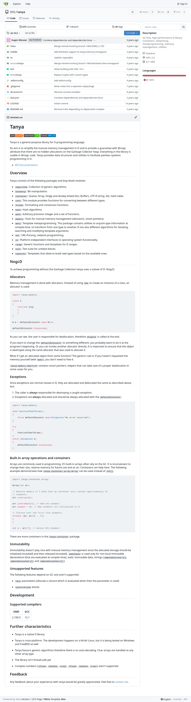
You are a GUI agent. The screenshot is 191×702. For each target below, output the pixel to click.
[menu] (166, 699)
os (11, 57)
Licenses (177, 699)
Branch (72, 26)
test (12, 69)
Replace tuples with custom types (71, 74)
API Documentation (26, 165)
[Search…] (183, 27)
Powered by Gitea (12, 699)
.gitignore (15, 86)
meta (13, 46)
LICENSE (14, 103)
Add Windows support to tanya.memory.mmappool (80, 51)
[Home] (6, 4)
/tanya (17, 63)
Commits (27, 26)
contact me (121, 682)
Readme (149, 53)
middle (13, 51)
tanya (21, 11)
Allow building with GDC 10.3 (69, 69)
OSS (12, 11)
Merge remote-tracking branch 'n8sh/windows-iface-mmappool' (86, 63)
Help (27, 3)
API (185, 699)
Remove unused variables (67, 91)
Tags (117, 26)
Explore (17, 3)
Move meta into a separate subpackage (74, 86)
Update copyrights (63, 57)
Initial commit (61, 103)
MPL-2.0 (149, 57)
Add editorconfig (62, 80)
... (95, 40)
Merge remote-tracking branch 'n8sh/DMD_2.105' (79, 46)
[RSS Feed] (132, 12)
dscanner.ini (16, 91)
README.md (16, 109)
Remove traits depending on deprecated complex (79, 109)
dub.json (14, 97)
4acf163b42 (35, 40)
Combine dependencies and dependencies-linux (67, 40)
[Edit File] (135, 117)
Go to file (29, 32)
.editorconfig (16, 80)
